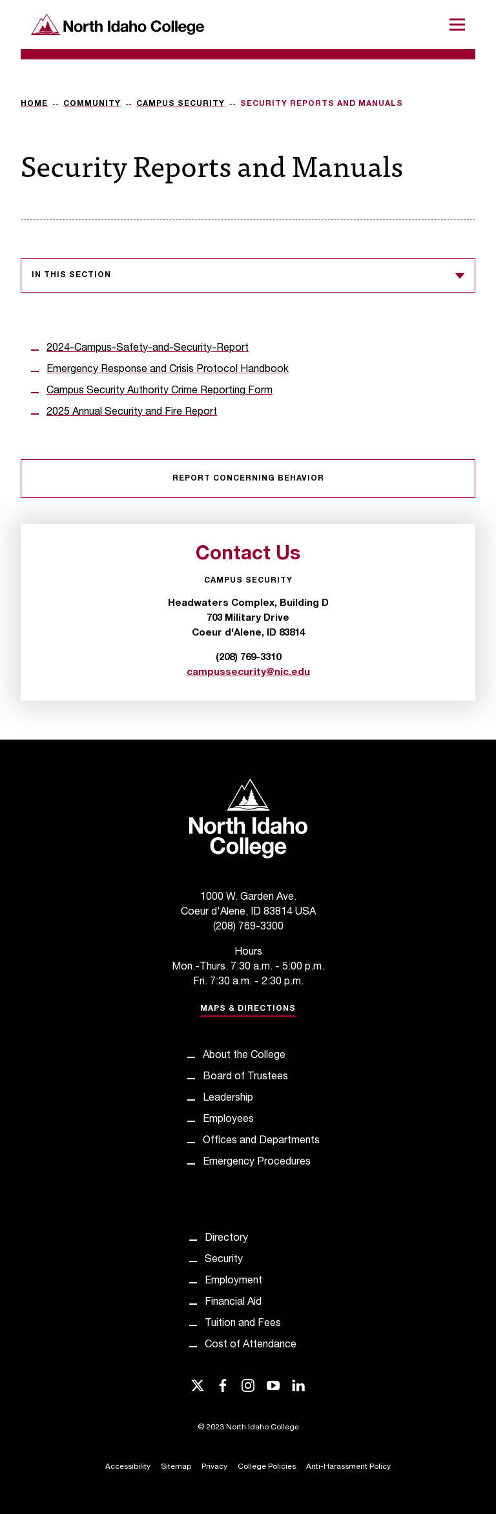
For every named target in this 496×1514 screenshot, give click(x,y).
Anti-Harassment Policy (348, 1467)
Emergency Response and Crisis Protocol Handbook (167, 370)
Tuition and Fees (243, 1324)
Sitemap (176, 1467)
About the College (244, 1056)
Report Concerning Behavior (248, 478)
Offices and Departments (261, 1141)
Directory (226, 1239)
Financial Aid (233, 1303)
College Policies (267, 1467)
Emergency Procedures (257, 1162)
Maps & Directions (248, 1009)
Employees (228, 1120)
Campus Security (180, 104)
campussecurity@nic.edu (248, 673)
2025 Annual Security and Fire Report (131, 413)
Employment (233, 1281)
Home (34, 104)
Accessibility (127, 1467)
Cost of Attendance (250, 1345)
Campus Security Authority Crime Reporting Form (159, 391)
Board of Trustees (245, 1077)
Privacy (214, 1467)
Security (224, 1260)
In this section (248, 275)
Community (92, 104)
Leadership (228, 1099)
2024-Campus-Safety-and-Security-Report (147, 349)
